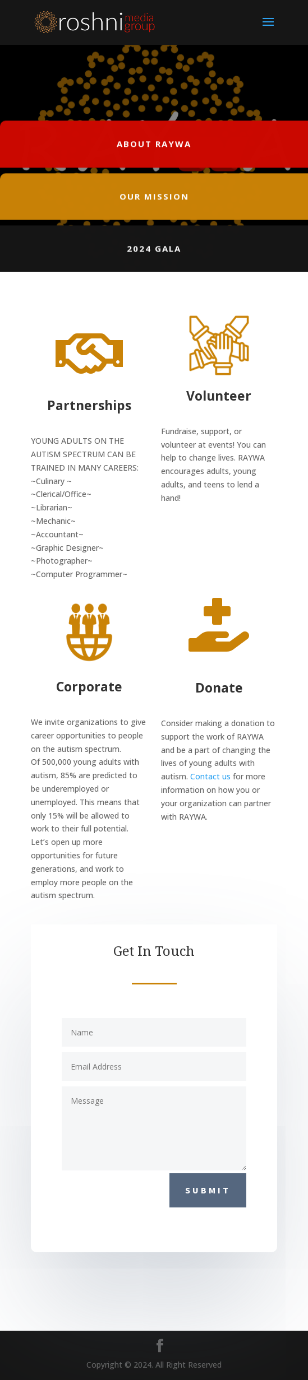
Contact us (210, 776)
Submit (208, 1190)
